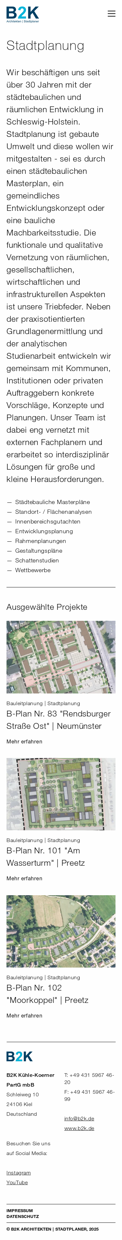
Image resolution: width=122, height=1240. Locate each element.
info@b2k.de (79, 1118)
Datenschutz (23, 1216)
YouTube (17, 1182)
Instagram (19, 1173)
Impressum (20, 1210)
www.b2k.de (79, 1128)
